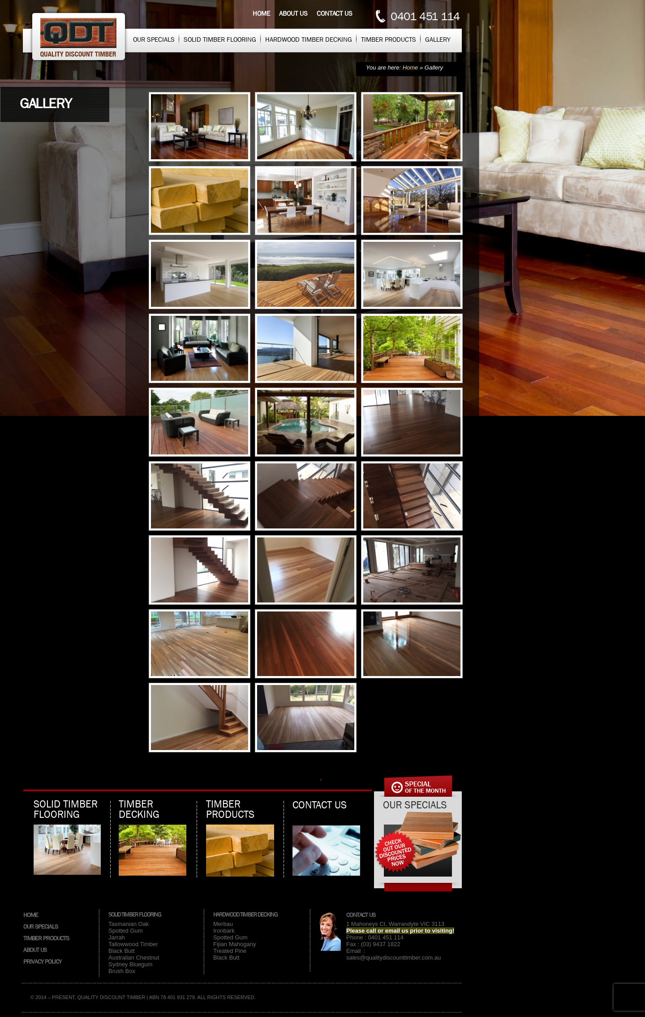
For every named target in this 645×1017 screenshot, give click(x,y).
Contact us (335, 13)
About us (293, 13)
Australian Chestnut (133, 957)
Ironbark (224, 930)
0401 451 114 (425, 16)
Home (261, 13)
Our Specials (154, 39)
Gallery (438, 39)
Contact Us (360, 915)
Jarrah (116, 937)
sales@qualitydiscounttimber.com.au (393, 957)
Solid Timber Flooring (220, 39)
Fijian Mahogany (234, 944)
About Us (35, 950)
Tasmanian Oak (128, 924)
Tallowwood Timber (133, 944)
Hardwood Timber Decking (308, 39)
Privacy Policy (42, 961)
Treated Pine (229, 950)
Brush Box (121, 971)
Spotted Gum (125, 930)
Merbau (223, 924)
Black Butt (121, 950)
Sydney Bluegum (130, 964)
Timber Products (388, 39)
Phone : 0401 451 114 (375, 937)
